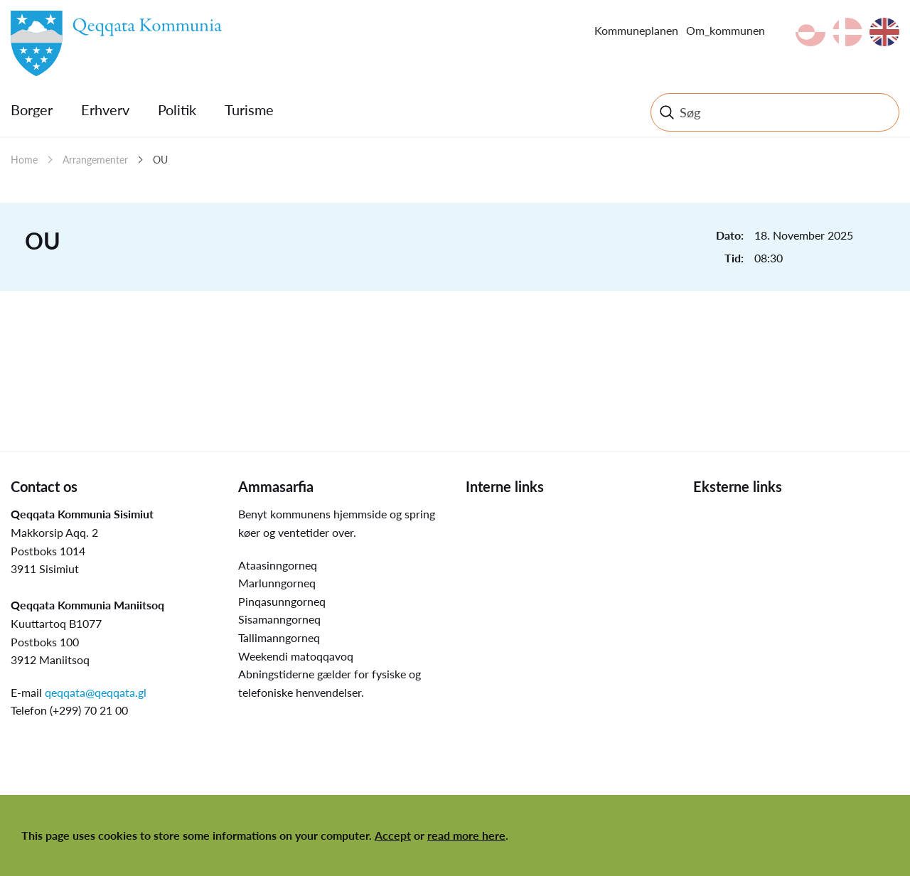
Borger (32, 109)
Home (24, 160)
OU (160, 160)
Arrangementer (95, 160)
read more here (466, 835)
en (884, 32)
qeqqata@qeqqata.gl (95, 692)
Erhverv (105, 109)
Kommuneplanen (636, 30)
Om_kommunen (725, 30)
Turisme (249, 109)
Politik (177, 109)
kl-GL (810, 32)
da (847, 32)
